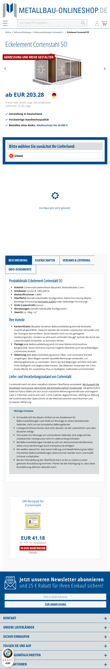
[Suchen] (83, 22)
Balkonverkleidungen (23, 32)
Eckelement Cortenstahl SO (78, 32)
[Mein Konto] (97, 22)
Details (33, 553)
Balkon (8, 32)
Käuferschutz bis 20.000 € (52, 125)
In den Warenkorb (32, 548)
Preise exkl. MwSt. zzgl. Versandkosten (28, 102)
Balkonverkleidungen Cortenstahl (48, 32)
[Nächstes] (104, 68)
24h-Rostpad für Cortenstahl (33, 503)
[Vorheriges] (5, 68)
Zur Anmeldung (55, 604)
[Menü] (7, 22)
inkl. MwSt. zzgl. (33, 542)
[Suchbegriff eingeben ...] (48, 22)
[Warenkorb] (104, 22)
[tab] (18, 260)
